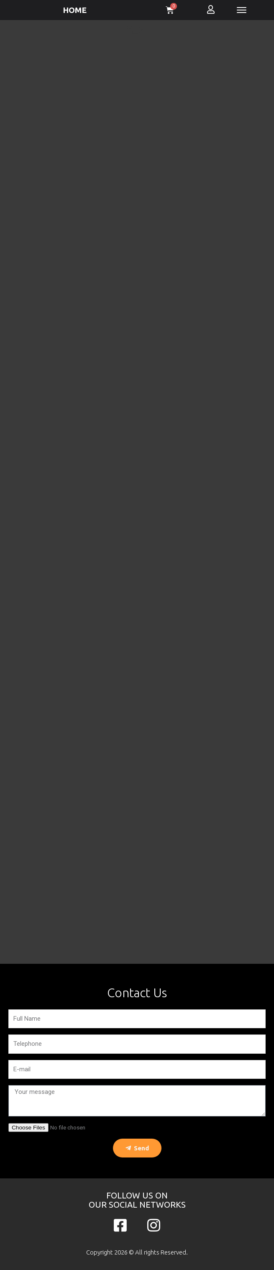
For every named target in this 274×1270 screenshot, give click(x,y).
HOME (75, 10)
